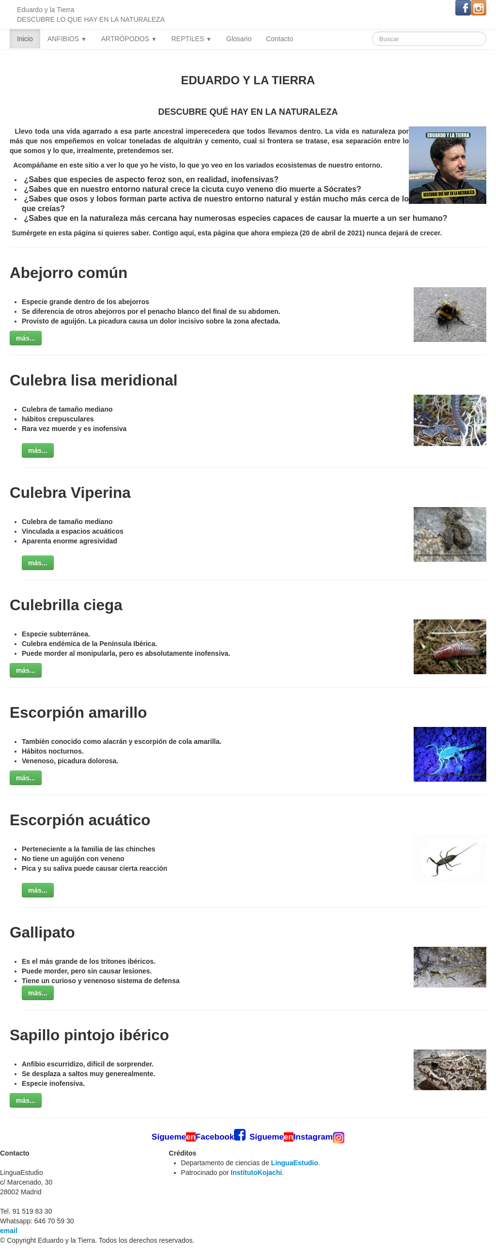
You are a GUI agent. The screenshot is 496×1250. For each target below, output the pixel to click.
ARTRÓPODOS (129, 39)
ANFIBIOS (67, 39)
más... (25, 338)
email (8, 1231)
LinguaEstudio (294, 1163)
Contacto (279, 39)
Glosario (238, 39)
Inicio (25, 39)
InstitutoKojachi (256, 1172)
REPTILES (191, 39)
